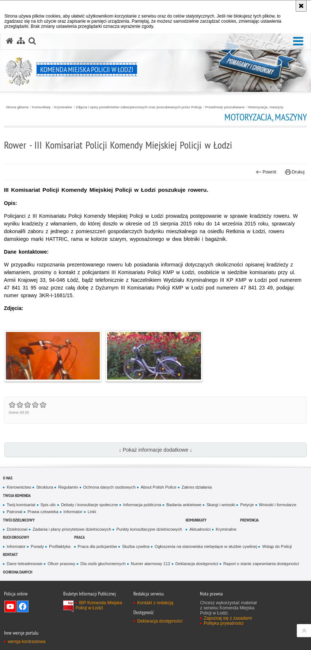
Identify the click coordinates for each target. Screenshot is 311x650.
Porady (37, 546)
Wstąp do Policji (277, 546)
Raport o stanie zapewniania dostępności (261, 563)
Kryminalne (63, 107)
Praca (79, 537)
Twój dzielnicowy (19, 520)
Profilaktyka (60, 546)
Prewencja (249, 520)
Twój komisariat (21, 505)
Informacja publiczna (142, 505)
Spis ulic (48, 505)
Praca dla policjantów (97, 546)
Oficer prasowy (61, 563)
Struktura (44, 487)
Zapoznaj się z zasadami (228, 618)
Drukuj (294, 172)
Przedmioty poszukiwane (225, 107)
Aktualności (200, 529)
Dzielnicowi (17, 529)
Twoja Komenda (17, 495)
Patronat (14, 511)
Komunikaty (41, 107)
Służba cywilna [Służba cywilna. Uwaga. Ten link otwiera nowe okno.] (135, 546)
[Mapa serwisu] (21, 41)
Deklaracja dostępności (196, 563)
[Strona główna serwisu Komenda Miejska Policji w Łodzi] (9, 41)
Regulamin (68, 487)
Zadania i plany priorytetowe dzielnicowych (72, 529)
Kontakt (10, 554)
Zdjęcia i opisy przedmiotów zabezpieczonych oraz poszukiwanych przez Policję (139, 107)
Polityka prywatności (223, 623)
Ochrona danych (17, 572)
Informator (73, 511)
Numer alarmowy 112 (150, 563)
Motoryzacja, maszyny (265, 107)
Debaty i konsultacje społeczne (89, 505)
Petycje (247, 505)
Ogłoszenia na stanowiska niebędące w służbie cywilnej (206, 546)
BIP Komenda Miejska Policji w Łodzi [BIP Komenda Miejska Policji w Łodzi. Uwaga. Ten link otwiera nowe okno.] (98, 605)
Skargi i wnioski (220, 505)
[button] (298, 41)
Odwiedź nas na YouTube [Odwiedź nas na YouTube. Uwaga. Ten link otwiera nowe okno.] (10, 606)
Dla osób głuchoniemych (103, 563)
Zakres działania (197, 487)
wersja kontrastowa (26, 641)
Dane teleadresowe (24, 563)
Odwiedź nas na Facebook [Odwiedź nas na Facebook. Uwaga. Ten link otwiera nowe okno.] (23, 606)
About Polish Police (159, 487)
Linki (92, 511)
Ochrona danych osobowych (109, 487)
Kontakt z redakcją (155, 602)
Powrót (266, 172)
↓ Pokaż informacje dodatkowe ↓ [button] (155, 450)
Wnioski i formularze (277, 505)
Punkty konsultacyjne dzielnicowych (149, 529)
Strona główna (17, 107)
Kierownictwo (19, 487)
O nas (7, 478)
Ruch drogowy (16, 537)
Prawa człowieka (42, 511)
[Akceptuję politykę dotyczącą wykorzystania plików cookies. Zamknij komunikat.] (301, 6)
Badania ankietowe (183, 505)
